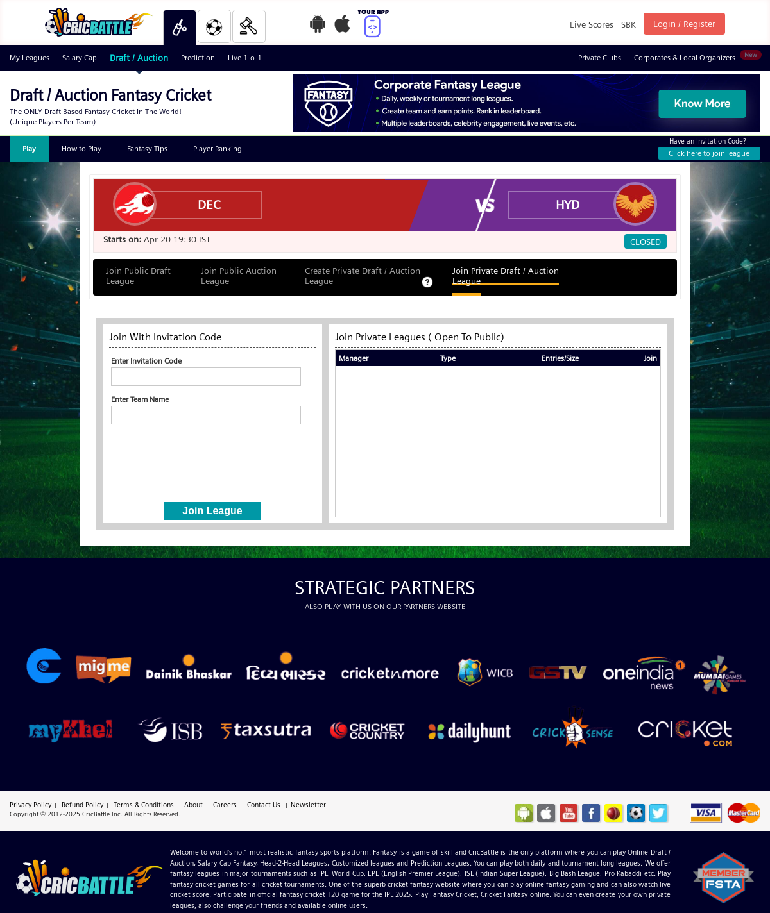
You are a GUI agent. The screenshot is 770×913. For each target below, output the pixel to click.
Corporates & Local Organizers (697, 56)
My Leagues (29, 57)
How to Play (81, 148)
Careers (225, 804)
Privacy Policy (30, 804)
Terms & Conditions (144, 804)
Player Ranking (217, 148)
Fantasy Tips (147, 148)
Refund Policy (82, 804)
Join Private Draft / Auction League (505, 275)
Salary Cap (79, 57)
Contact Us (263, 804)
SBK (628, 24)
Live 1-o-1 (245, 57)
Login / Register (684, 24)
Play (29, 148)
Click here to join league (709, 153)
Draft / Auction (139, 58)
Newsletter (308, 804)
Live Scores (591, 24)
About (193, 804)
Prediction (198, 57)
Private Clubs (599, 57)
